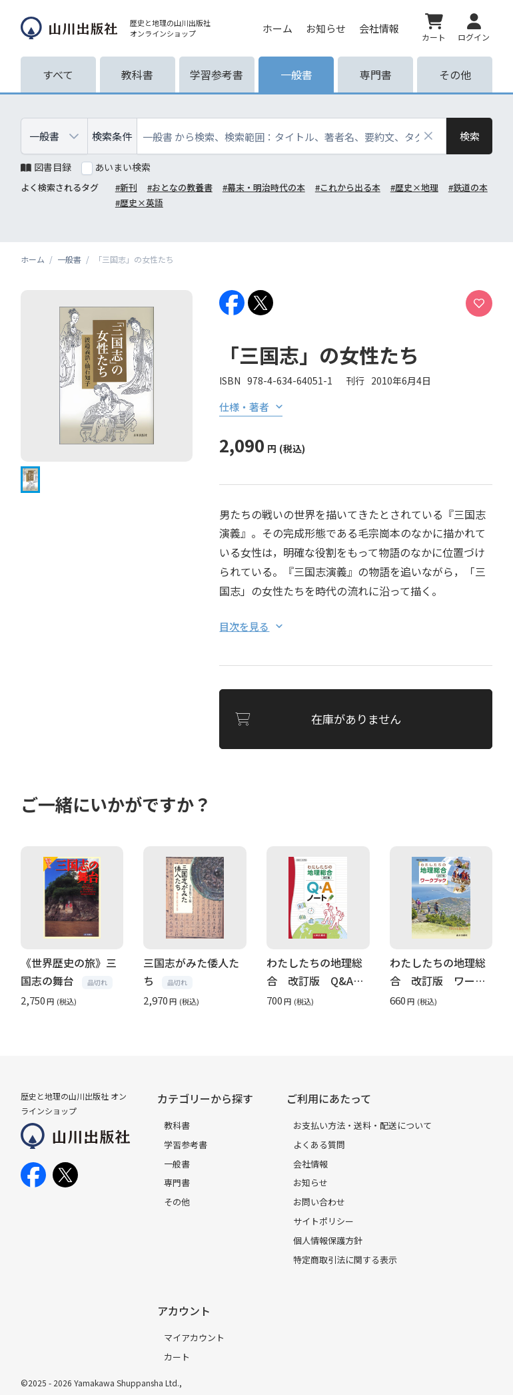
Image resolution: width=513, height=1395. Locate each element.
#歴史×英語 (139, 202)
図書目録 (46, 167)
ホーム (277, 28)
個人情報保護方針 (327, 1240)
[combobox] (292, 136)
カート (177, 1356)
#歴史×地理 (414, 187)
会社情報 (379, 28)
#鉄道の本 (468, 187)
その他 (177, 1201)
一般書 (177, 1164)
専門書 (177, 1182)
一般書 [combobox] (44, 136)
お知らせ (326, 28)
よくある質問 (319, 1144)
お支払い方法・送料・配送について (362, 1125)
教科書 (177, 1125)
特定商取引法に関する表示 (345, 1259)
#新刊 (126, 187)
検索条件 (112, 136)
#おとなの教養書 (180, 187)
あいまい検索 (123, 167)
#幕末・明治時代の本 (264, 187)
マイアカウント (194, 1337)
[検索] (469, 136)
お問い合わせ (319, 1201)
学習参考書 (185, 1144)
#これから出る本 (347, 187)
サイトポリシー (323, 1221)
